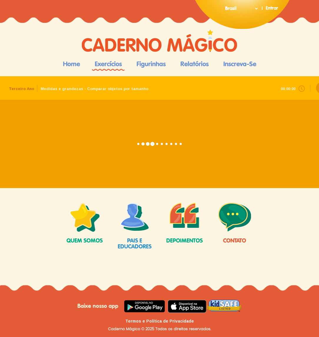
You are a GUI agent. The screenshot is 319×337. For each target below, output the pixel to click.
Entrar (272, 8)
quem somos (85, 223)
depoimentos (184, 223)
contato (234, 223)
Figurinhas (151, 64)
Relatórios (194, 64)
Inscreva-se (239, 64)
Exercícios (108, 64)
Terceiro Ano (21, 89)
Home (71, 64)
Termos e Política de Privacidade (159, 321)
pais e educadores (134, 226)
